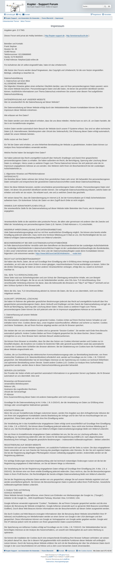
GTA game (62, 555)
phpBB (50, 557)
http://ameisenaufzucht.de (77, 36)
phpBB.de (66, 559)
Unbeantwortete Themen (11, 21)
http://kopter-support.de (55, 36)
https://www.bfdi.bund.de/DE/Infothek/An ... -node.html (58, 253)
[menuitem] (18, 14)
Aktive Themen (25, 21)
